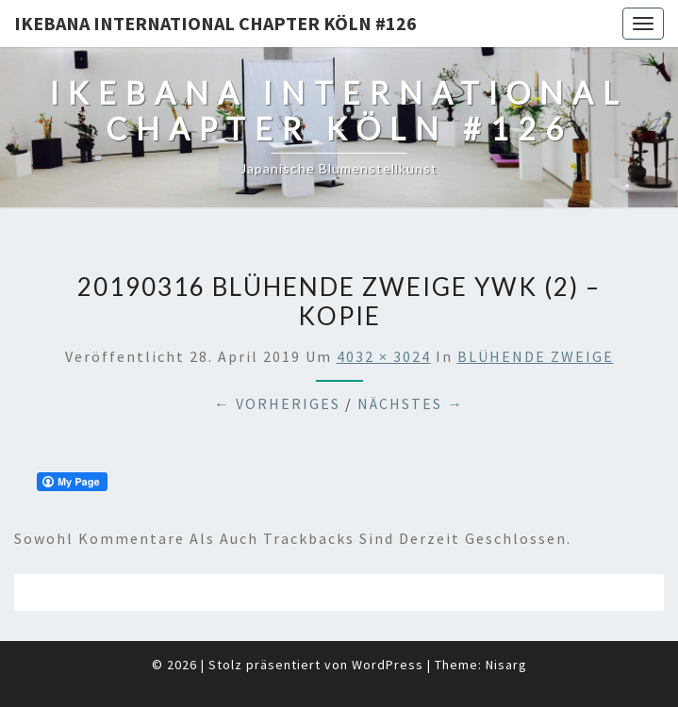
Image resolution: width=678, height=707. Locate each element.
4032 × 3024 (384, 356)
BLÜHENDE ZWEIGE (535, 356)
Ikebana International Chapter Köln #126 (215, 23)
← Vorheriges (277, 403)
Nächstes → (410, 403)
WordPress (387, 664)
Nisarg (506, 664)
